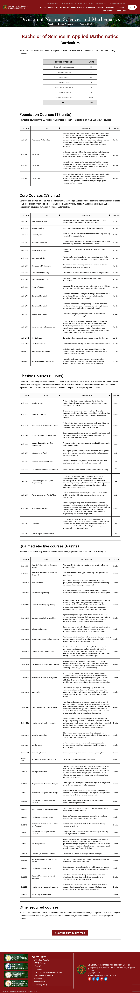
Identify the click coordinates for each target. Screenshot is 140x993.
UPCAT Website (40, 963)
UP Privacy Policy (40, 984)
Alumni (91, 3)
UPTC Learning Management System (48, 972)
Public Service (77, 7)
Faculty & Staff (86, 24)
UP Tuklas (38, 969)
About (43, 7)
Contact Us (121, 10)
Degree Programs (66, 24)
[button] (66, 24)
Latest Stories (107, 10)
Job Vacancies (39, 981)
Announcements (40, 978)
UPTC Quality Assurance (43, 975)
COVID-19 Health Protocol (116, 3)
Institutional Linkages (95, 7)
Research (64, 7)
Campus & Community (115, 7)
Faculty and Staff (80, 3)
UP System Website (41, 960)
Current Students (66, 3)
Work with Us (101, 3)
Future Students (53, 3)
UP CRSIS (37, 966)
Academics (53, 7)
